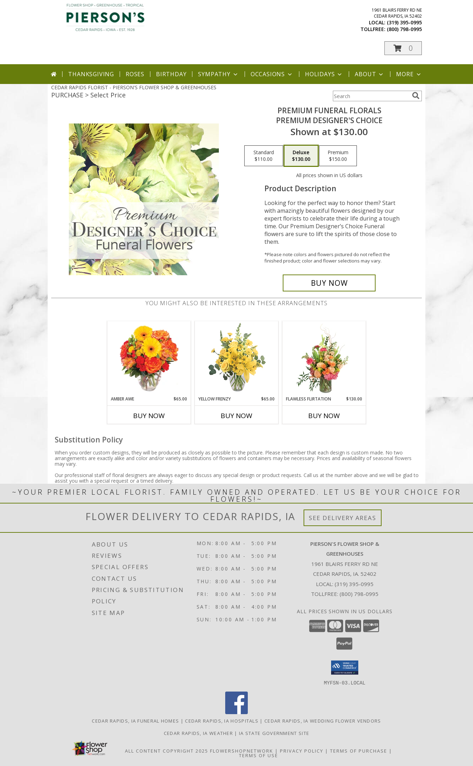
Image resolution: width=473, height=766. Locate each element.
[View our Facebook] (236, 711)
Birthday (171, 74)
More (409, 74)
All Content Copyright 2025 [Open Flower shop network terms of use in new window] (166, 750)
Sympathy (218, 74)
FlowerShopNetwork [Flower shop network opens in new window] (241, 750)
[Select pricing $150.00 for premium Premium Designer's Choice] (338, 156)
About (369, 74)
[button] (403, 48)
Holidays (324, 74)
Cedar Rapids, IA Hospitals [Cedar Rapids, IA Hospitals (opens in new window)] (221, 720)
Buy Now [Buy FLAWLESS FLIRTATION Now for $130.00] (324, 415)
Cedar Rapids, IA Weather (198, 733)
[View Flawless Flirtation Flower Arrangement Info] (324, 358)
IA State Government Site (274, 733)
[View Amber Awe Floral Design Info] (149, 358)
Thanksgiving (91, 74)
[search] (415, 95)
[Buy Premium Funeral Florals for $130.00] (329, 283)
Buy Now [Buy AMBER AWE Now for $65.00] (149, 415)
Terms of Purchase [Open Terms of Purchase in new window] (358, 750)
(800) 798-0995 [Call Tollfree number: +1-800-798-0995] (359, 593)
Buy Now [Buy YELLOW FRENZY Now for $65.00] (236, 415)
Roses (135, 74)
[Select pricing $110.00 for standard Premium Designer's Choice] (264, 156)
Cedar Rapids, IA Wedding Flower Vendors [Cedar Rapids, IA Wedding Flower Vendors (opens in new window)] (322, 720)
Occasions (272, 74)
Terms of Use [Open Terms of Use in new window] (258, 755)
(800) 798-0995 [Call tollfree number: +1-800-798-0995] (404, 29)
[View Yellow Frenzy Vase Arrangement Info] (236, 358)
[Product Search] (371, 96)
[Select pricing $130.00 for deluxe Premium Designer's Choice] (301, 156)
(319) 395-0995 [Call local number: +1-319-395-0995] (404, 22)
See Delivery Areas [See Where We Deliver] (342, 518)
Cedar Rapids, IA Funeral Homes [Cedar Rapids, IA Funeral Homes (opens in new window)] (135, 720)
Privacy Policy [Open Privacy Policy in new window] (301, 750)
